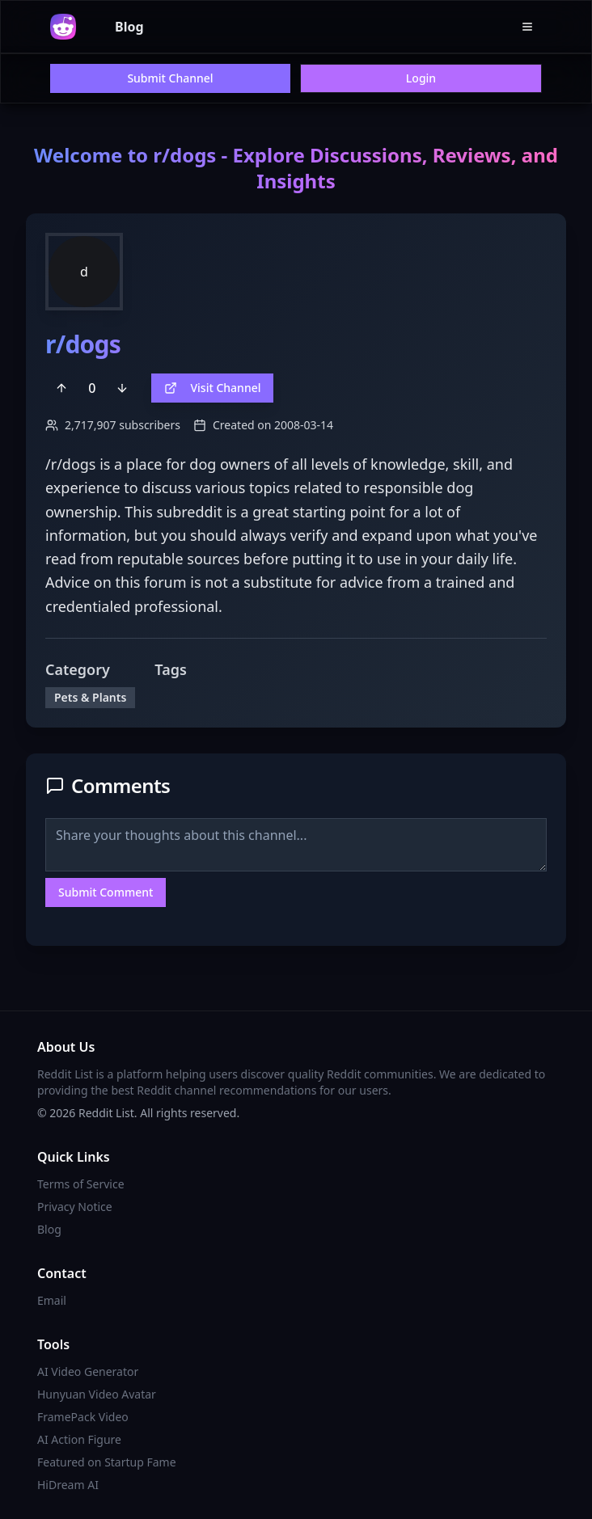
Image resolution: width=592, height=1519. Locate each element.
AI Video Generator (87, 1371)
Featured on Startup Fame (106, 1462)
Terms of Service (81, 1184)
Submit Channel (170, 78)
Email (51, 1300)
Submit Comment (105, 892)
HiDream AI (68, 1484)
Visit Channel (212, 387)
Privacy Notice (74, 1206)
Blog (129, 27)
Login (421, 78)
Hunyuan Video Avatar (96, 1394)
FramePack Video (83, 1416)
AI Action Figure (79, 1439)
